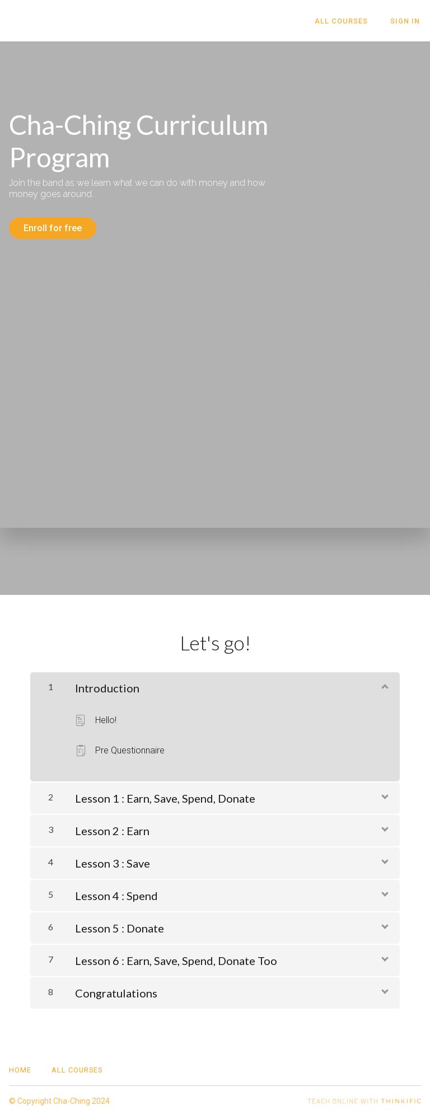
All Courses (344, 21)
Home (20, 1069)
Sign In (406, 21)
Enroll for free (53, 228)
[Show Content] (384, 684)
